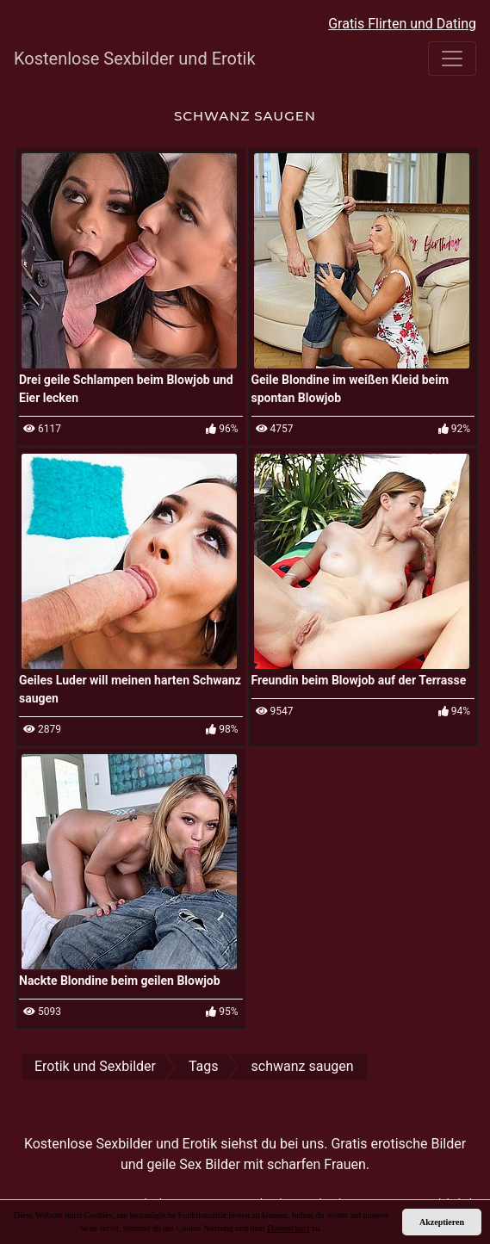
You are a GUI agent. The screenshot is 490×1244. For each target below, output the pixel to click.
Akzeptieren (441, 1222)
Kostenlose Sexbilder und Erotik (135, 58)
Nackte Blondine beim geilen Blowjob (119, 980)
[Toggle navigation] (452, 58)
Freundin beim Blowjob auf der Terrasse (359, 680)
